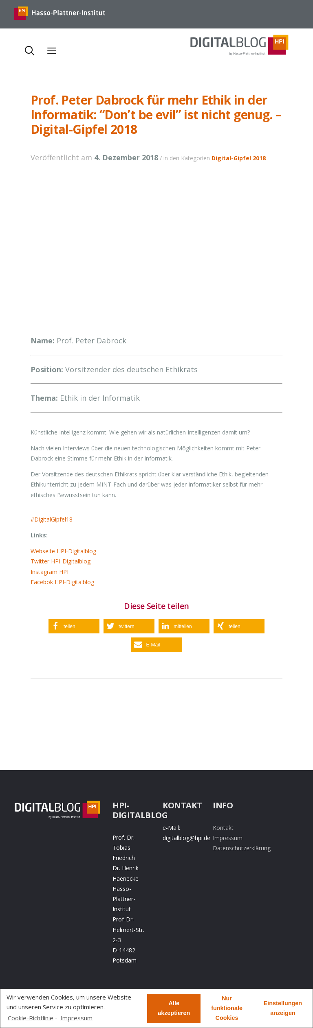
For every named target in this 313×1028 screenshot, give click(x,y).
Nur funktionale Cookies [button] (226, 1008)
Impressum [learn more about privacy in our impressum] (76, 1018)
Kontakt (223, 828)
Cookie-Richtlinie (30, 1018)
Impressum (227, 838)
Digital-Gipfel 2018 (239, 158)
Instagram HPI (49, 572)
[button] (73, 626)
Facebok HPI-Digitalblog (62, 582)
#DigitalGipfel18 (52, 519)
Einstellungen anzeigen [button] (283, 1008)
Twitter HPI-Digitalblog (60, 561)
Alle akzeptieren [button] (174, 1008)
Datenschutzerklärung (242, 848)
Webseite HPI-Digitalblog (63, 551)
